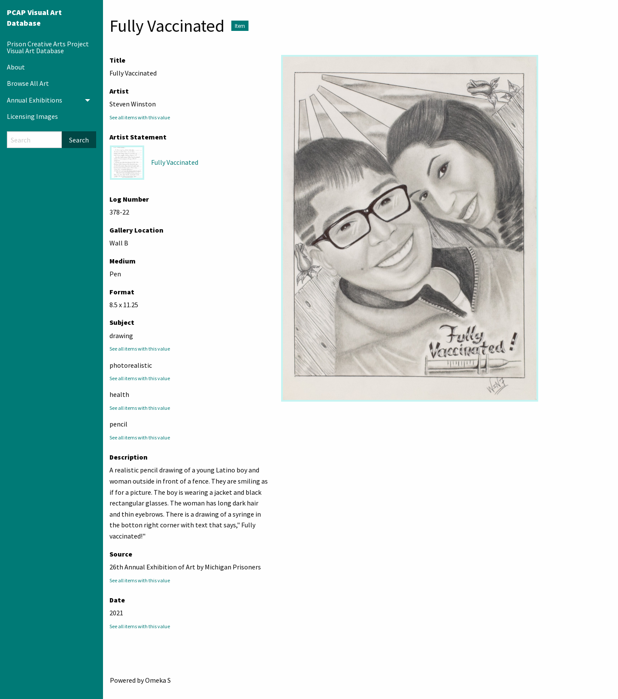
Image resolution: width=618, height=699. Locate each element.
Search (79, 140)
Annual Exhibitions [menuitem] (34, 100)
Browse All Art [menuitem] (28, 83)
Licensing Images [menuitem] (32, 116)
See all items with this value (139, 117)
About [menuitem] (16, 67)
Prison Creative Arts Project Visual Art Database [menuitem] (48, 47)
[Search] (34, 139)
